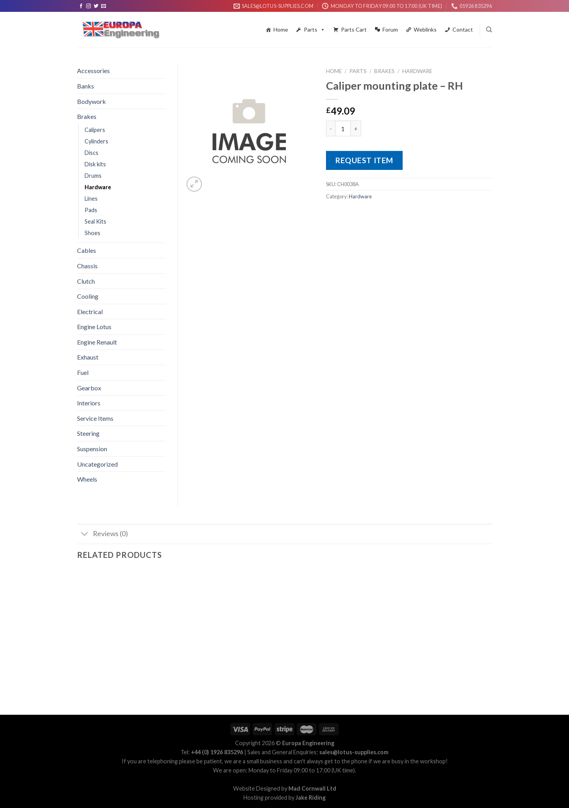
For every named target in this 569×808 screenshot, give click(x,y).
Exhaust (87, 357)
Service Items (95, 418)
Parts (314, 30)
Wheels (87, 479)
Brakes (384, 71)
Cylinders (96, 141)
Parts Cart (354, 29)
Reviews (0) (102, 534)
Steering (88, 433)
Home (280, 29)
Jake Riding (311, 797)
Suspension (92, 448)
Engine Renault (97, 342)
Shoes (92, 233)
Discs (91, 152)
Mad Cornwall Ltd (312, 788)
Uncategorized (97, 464)
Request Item (364, 160)
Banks (85, 86)
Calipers (95, 129)
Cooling (87, 296)
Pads (91, 210)
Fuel (83, 372)
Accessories (93, 70)
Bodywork (91, 101)
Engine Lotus (94, 326)
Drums (93, 175)
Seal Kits (95, 221)
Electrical (90, 311)
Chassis (87, 265)
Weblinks (425, 29)
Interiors (88, 403)
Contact (462, 29)
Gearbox (89, 388)
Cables (86, 250)
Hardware (417, 71)
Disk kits (95, 164)
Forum (390, 29)
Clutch (86, 281)
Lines (91, 198)
